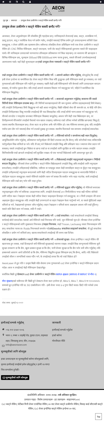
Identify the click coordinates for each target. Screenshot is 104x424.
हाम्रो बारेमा (57, 335)
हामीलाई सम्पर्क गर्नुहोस (62, 329)
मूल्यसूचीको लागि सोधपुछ (17, 377)
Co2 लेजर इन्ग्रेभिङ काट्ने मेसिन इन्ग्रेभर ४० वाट (54, 408)
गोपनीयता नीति (58, 340)
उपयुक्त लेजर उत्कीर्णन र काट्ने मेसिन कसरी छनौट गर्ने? (41, 20)
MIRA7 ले (85, 274)
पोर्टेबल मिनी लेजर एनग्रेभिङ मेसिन (32, 404)
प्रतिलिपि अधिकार (37, 394)
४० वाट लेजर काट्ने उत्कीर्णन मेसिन (63, 404)
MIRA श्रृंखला (62, 274)
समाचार (14, 20)
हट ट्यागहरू (59, 399)
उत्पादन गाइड (30, 399)
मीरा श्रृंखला (7, 281)
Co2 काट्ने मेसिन (9, 404)
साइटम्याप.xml (73, 399)
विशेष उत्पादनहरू (45, 399)
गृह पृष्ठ (5, 20)
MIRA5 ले (74, 274)
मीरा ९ (93, 274)
